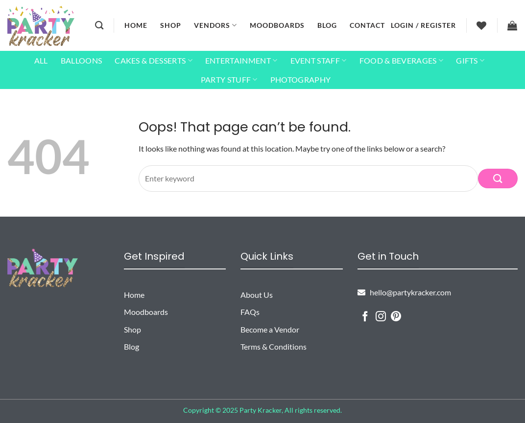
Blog (327, 25)
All (41, 60)
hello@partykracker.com (404, 292)
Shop (170, 25)
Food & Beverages (401, 61)
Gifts (470, 61)
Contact (367, 25)
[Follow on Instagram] (381, 317)
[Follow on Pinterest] (396, 317)
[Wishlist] (482, 25)
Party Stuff (229, 80)
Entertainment (241, 61)
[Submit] (498, 178)
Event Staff (318, 61)
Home (135, 25)
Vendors (215, 25)
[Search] (99, 26)
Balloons (81, 60)
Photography (300, 79)
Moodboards (277, 25)
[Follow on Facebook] (365, 317)
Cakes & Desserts (153, 61)
